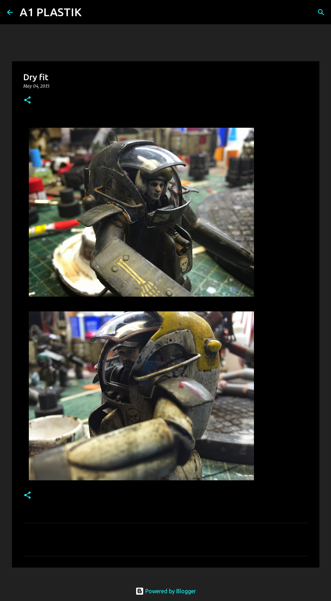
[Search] (91, 12)
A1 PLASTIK (51, 12)
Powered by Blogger (165, 591)
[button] (27, 100)
